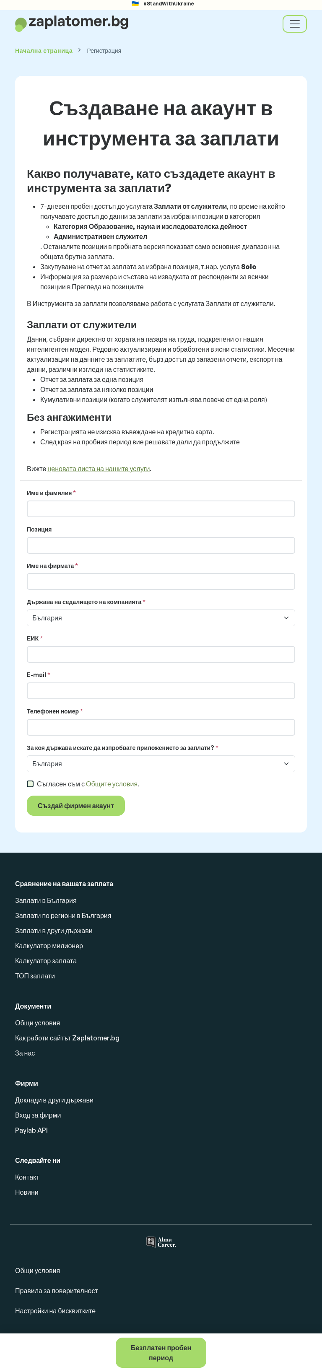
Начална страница (44, 50)
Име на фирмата (50, 565)
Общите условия (112, 784)
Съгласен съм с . (88, 784)
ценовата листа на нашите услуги (98, 468)
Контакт (27, 1177)
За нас (25, 1053)
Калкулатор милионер (49, 945)
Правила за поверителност (56, 1290)
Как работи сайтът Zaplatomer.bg (67, 1038)
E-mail (36, 674)
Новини (27, 1192)
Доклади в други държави (54, 1100)
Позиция (39, 529)
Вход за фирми (38, 1115)
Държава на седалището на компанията (84, 601)
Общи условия (37, 1023)
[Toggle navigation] (295, 24)
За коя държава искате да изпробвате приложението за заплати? (120, 747)
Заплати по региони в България (63, 915)
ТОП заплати (35, 976)
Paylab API (31, 1130)
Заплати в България (46, 900)
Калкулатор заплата (46, 961)
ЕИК (33, 638)
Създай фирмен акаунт (76, 805)
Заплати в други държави (54, 930)
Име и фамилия (49, 492)
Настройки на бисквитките (55, 1311)
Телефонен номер (53, 711)
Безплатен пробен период (161, 1352)
